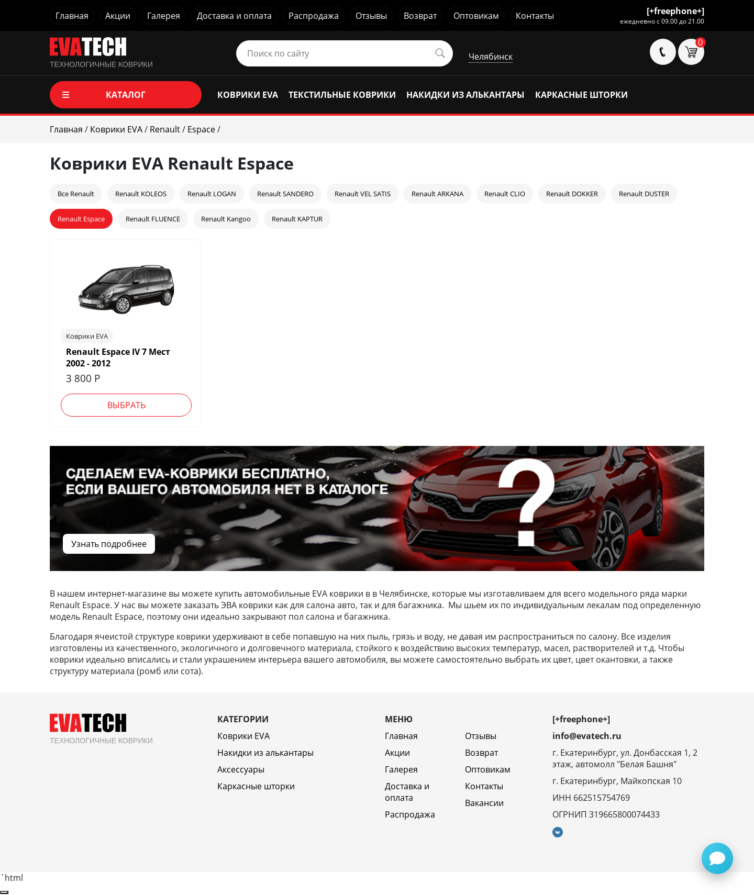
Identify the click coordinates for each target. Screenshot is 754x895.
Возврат (420, 15)
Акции (117, 15)
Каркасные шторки (256, 786)
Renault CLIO (504, 193)
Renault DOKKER (572, 193)
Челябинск (491, 56)
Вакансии (484, 803)
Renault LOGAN (211, 193)
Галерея (163, 15)
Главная (72, 15)
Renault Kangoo (226, 218)
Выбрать (126, 405)
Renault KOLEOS (141, 193)
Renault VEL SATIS (363, 193)
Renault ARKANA (437, 193)
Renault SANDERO (285, 193)
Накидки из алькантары (265, 752)
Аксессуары (240, 769)
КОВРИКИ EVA (247, 94)
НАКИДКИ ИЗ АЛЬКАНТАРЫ (465, 94)
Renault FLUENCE (153, 218)
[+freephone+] (675, 11)
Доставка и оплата (234, 15)
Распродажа (314, 15)
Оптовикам (476, 15)
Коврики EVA (243, 736)
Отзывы (371, 15)
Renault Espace (81, 218)
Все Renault (76, 193)
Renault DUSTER (644, 193)
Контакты (535, 15)
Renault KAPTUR (297, 218)
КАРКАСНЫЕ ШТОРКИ (581, 94)
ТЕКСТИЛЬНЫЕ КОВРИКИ (342, 94)
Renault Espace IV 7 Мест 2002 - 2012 (118, 357)
